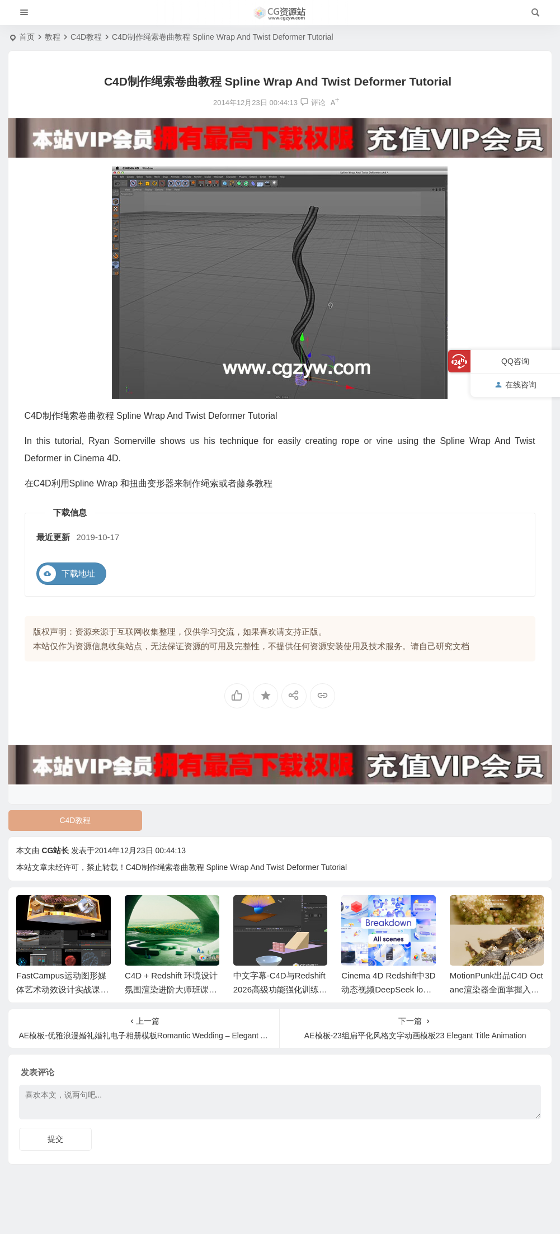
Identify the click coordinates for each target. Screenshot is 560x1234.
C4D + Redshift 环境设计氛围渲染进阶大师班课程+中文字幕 (171, 989)
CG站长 (55, 850)
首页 (27, 36)
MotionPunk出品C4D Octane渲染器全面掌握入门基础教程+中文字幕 (496, 989)
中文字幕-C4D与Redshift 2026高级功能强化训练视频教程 (280, 989)
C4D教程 (86, 36)
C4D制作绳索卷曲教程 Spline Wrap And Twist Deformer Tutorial (236, 867)
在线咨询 (516, 384)
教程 (52, 36)
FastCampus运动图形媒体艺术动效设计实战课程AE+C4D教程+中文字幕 (62, 989)
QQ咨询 (515, 361)
